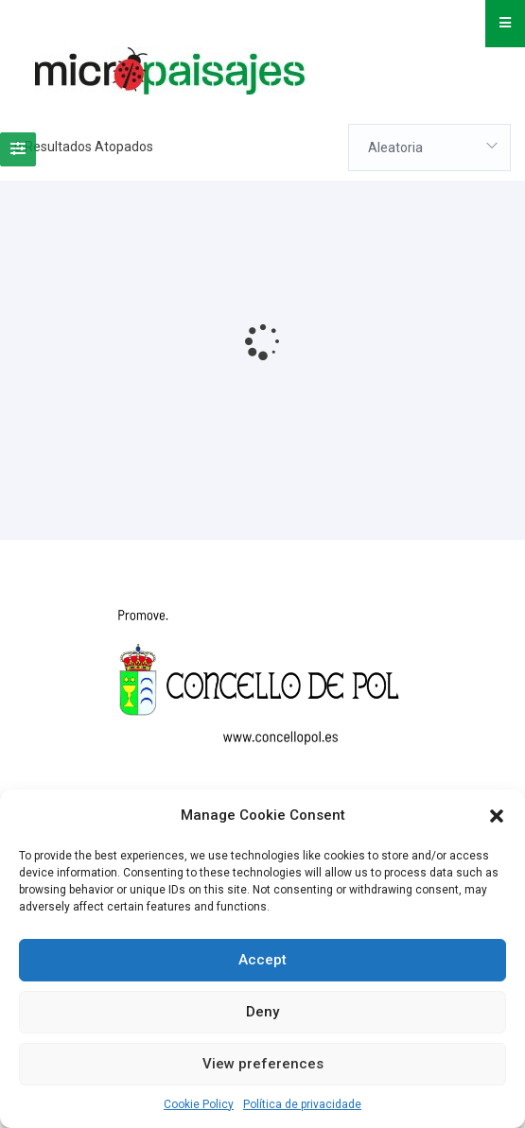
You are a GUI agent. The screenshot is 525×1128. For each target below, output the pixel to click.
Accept (262, 959)
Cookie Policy (199, 1104)
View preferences (263, 1063)
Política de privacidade (302, 1104)
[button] (496, 816)
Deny (262, 1011)
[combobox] (429, 147)
